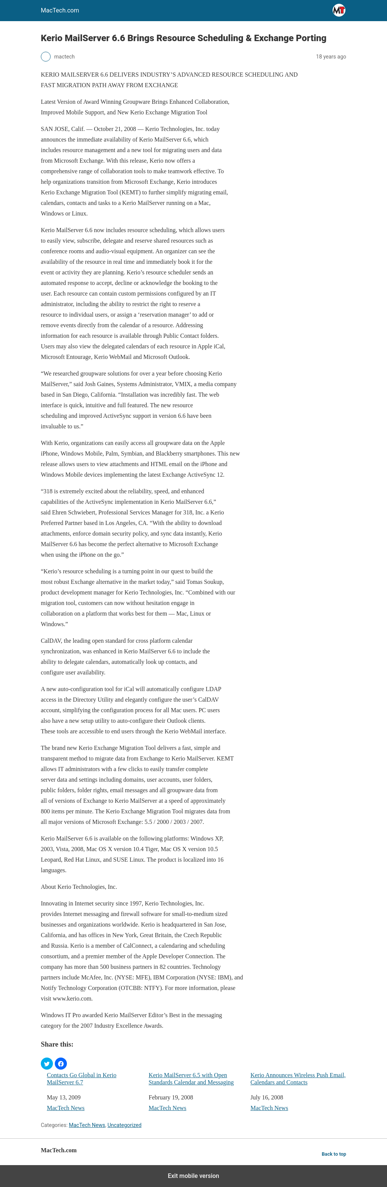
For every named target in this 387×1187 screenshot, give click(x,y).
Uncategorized (124, 1125)
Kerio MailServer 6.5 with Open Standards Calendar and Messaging (191, 1078)
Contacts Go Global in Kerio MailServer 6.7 (81, 1078)
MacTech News (66, 1108)
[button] (47, 1064)
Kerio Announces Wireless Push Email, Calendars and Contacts (298, 1078)
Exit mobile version (193, 1175)
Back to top (334, 1154)
